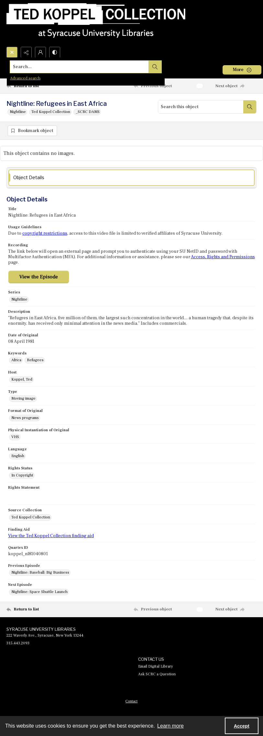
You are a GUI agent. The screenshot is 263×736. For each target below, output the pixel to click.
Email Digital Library (155, 666)
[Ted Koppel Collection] (96, 23)
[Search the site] (105, 67)
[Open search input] (12, 52)
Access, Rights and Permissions (223, 258)
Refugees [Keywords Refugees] (35, 360)
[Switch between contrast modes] (54, 52)
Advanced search (25, 78)
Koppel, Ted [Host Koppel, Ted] (21, 379)
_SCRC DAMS (88, 111)
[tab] (131, 178)
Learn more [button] (170, 726)
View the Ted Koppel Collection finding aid (51, 536)
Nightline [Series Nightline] (19, 299)
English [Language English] (17, 456)
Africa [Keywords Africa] (16, 360)
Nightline (18, 111)
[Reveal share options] (26, 52)
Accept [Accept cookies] (241, 726)
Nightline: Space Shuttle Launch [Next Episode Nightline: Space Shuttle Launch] (39, 592)
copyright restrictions (44, 234)
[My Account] (40, 52)
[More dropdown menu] (242, 70)
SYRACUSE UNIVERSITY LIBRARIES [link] (41, 629)
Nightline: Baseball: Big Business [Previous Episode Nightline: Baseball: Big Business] (40, 573)
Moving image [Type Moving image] (23, 399)
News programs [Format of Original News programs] (25, 418)
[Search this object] (200, 106)
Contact (131, 701)
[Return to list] (39, 85)
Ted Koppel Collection (50, 111)
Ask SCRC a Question (157, 674)
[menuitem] (131, 701)
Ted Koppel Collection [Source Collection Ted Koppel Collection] (30, 517)
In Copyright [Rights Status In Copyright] (22, 475)
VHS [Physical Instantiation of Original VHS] (15, 437)
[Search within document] (249, 106)
